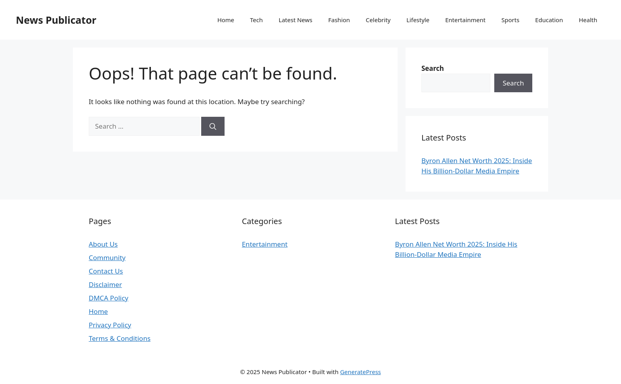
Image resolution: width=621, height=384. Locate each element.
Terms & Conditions (119, 338)
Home (225, 20)
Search (513, 82)
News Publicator (56, 20)
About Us (103, 244)
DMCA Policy (108, 297)
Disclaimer (105, 284)
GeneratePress (360, 372)
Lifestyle (417, 20)
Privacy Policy (110, 324)
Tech (256, 20)
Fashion (339, 20)
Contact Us (106, 271)
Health (588, 20)
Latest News (295, 20)
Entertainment (465, 20)
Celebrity (378, 20)
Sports (510, 20)
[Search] (213, 126)
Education (549, 20)
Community (107, 257)
